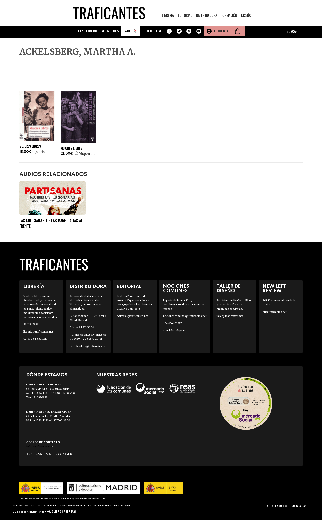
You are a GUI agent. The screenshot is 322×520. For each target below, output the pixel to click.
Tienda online (87, 31)
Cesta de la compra (238, 31)
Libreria (168, 15)
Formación (229, 15)
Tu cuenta (221, 31)
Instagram (189, 31)
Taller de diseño (229, 288)
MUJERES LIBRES (30, 146)
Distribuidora (206, 15)
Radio (128, 31)
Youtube (199, 31)
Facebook (169, 31)
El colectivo (152, 31)
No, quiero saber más (62, 511)
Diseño (246, 15)
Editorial (185, 15)
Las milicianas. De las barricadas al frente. (51, 223)
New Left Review (274, 288)
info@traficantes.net (40, 446)
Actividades (110, 31)
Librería (33, 286)
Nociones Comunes (176, 288)
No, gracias (299, 506)
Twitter (179, 31)
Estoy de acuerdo (277, 506)
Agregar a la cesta (77, 153)
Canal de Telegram (35, 338)
